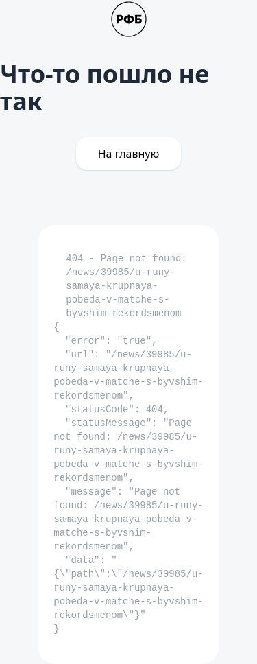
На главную (129, 153)
